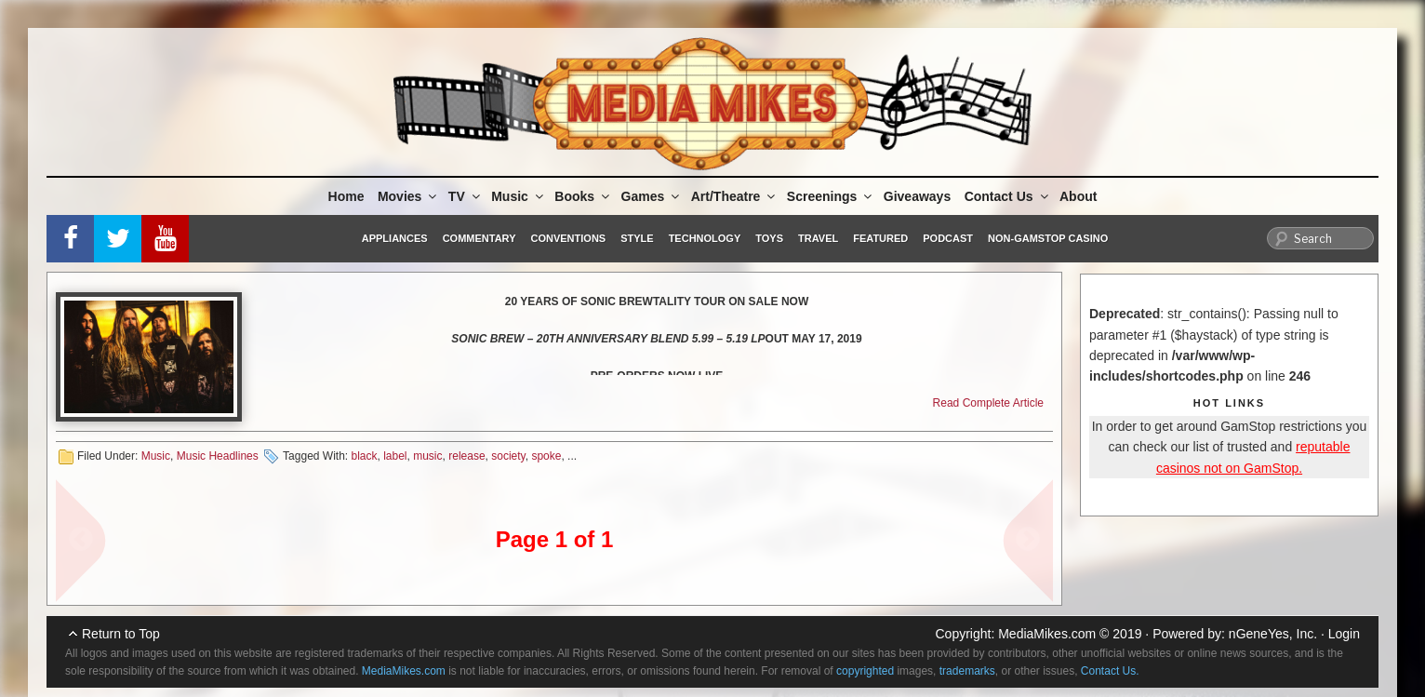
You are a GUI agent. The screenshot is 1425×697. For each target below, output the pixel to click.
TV (465, 196)
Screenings (830, 196)
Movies (408, 196)
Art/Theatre (735, 196)
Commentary (479, 238)
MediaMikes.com (1047, 633)
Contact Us (1008, 196)
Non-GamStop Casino (1048, 238)
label (394, 455)
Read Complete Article (988, 402)
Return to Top (121, 633)
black (364, 455)
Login (1344, 633)
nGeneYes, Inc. (1273, 633)
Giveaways (917, 196)
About (1078, 196)
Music (518, 196)
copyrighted (865, 670)
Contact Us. (1110, 670)
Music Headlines (218, 455)
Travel (818, 238)
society (508, 455)
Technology (705, 238)
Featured (880, 238)
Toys (769, 238)
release (466, 455)
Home (346, 196)
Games (652, 196)
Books (583, 196)
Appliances (395, 238)
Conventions (568, 238)
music (427, 455)
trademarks (967, 670)
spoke (546, 455)
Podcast (948, 238)
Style (636, 238)
